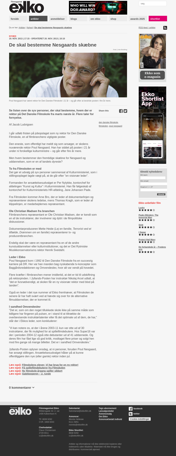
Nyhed (30, 27)
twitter (134, 413)
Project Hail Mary (147, 239)
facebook (136, 408)
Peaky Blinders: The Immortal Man (148, 216)
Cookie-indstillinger (140, 419)
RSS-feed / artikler (147, 27)
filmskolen (103, 126)
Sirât (141, 225)
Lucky (142, 208)
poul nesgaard (115, 126)
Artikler (22, 27)
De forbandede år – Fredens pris (152, 248)
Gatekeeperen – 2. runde (36, 373)
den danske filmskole (108, 122)
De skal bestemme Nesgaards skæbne (53, 27)
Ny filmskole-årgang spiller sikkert (42, 370)
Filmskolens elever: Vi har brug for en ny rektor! (50, 364)
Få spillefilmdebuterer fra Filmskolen (43, 367)
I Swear (142, 232)
